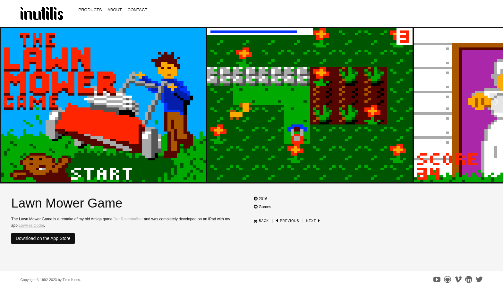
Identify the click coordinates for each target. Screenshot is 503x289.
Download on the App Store (43, 238)
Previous (287, 221)
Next (313, 221)
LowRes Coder (31, 225)
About (114, 9)
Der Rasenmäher (128, 219)
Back (261, 221)
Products (90, 9)
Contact (138, 9)
